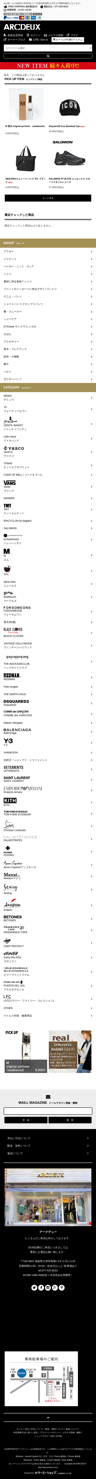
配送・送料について (54, 1429)
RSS (52, 1436)
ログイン (35, 35)
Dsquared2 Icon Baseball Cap (67, 126)
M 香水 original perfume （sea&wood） (26, 127)
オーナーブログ (17, 39)
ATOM (59, 1436)
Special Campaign (48, 65)
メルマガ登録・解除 (72, 1432)
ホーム (20, 1429)
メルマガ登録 (55, 35)
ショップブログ (41, 1436)
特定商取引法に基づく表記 (26, 1432)
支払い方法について (34, 1429)
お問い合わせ (40, 39)
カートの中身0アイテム (69, 39)
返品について (72, 1429)
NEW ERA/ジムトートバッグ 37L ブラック (26, 180)
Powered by (48, 1473)
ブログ (74, 35)
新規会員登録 (15, 35)
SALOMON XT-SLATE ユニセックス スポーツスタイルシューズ (69, 180)
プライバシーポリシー (50, 1432)
